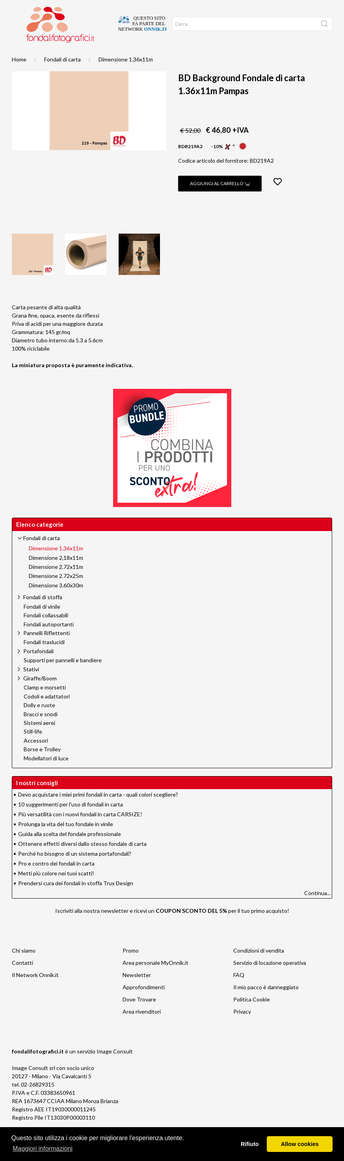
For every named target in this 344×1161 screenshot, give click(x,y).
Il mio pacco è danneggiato (266, 1002)
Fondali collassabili (46, 631)
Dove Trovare (139, 1015)
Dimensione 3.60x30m (56, 601)
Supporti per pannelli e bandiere (63, 676)
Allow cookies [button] (300, 1144)
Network (85, 55)
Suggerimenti (41, 55)
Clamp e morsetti (45, 703)
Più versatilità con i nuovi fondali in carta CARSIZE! (80, 830)
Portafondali (38, 666)
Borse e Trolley (42, 765)
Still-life (33, 747)
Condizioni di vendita (258, 966)
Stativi (31, 685)
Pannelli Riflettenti (46, 648)
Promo (66, 55)
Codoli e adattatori (47, 712)
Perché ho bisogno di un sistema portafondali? (74, 869)
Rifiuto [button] (250, 1144)
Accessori (36, 756)
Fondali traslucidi (44, 658)
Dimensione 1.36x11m (126, 75)
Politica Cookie (251, 1015)
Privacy (242, 1027)
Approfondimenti (144, 1002)
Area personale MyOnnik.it (155, 978)
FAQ (238, 990)
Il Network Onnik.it (35, 990)
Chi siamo (23, 966)
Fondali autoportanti (49, 640)
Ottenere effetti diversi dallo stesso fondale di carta (82, 859)
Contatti (22, 978)
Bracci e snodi (41, 730)
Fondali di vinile (42, 622)
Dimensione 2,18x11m (56, 573)
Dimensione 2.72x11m (56, 583)
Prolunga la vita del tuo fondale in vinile (65, 839)
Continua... (317, 908)
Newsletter (137, 990)
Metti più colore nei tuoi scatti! (56, 889)
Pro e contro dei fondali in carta (56, 879)
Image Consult (115, 1067)
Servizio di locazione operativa (269, 978)
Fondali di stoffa (42, 612)
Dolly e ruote (39, 721)
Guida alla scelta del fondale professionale (69, 849)
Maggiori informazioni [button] (43, 1148)
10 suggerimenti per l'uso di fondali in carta (70, 820)
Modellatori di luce (46, 774)
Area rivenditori (142, 1027)
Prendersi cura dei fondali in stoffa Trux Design (75, 898)
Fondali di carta (62, 75)
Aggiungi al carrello (220, 199)
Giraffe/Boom (40, 694)
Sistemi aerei (39, 739)
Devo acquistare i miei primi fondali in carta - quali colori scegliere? (98, 810)
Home (19, 55)
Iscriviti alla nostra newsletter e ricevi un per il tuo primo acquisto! (172, 926)
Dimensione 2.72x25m (56, 592)
